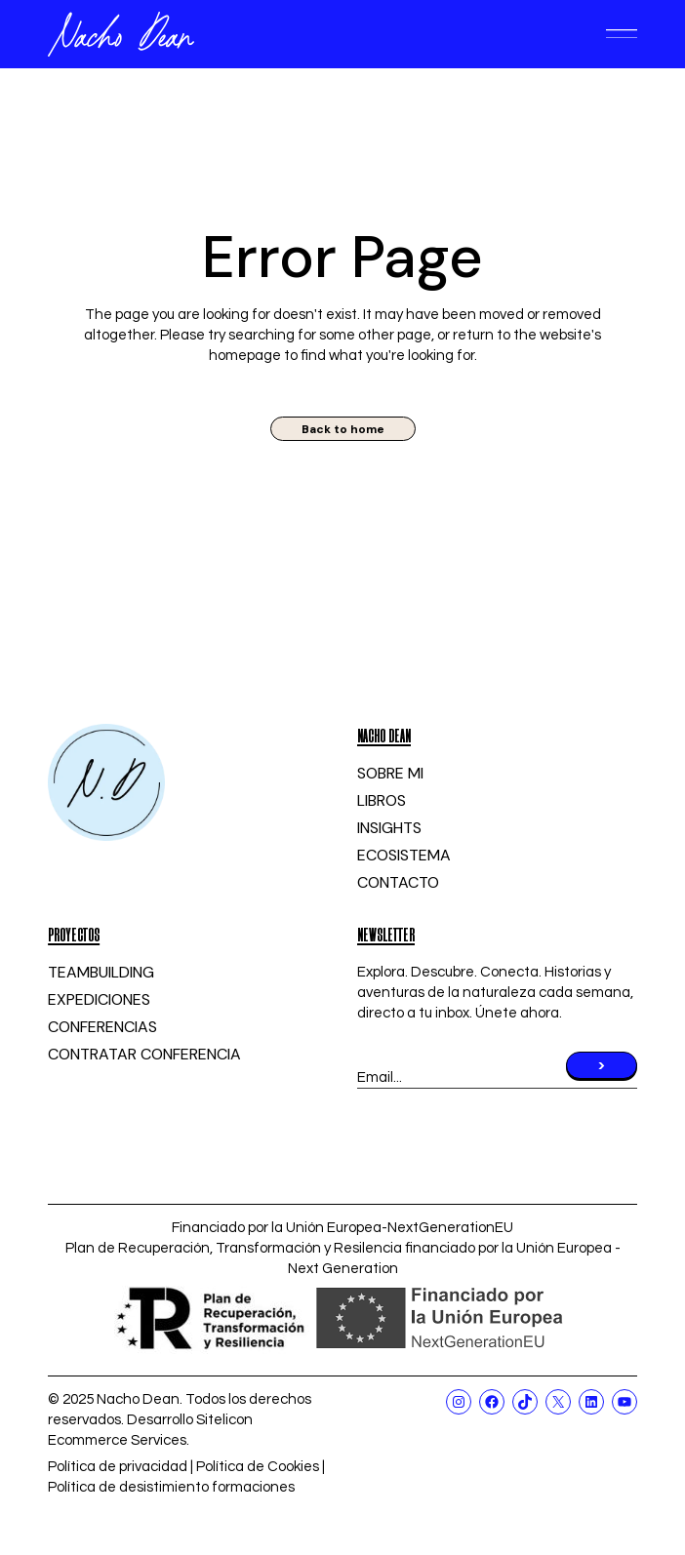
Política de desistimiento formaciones (171, 1487)
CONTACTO (398, 882)
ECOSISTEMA (404, 855)
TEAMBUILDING (101, 972)
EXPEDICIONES (99, 999)
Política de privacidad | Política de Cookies (183, 1466)
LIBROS (381, 800)
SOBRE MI (390, 773)
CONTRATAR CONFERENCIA (144, 1054)
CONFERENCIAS (102, 1027)
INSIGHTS (389, 827)
